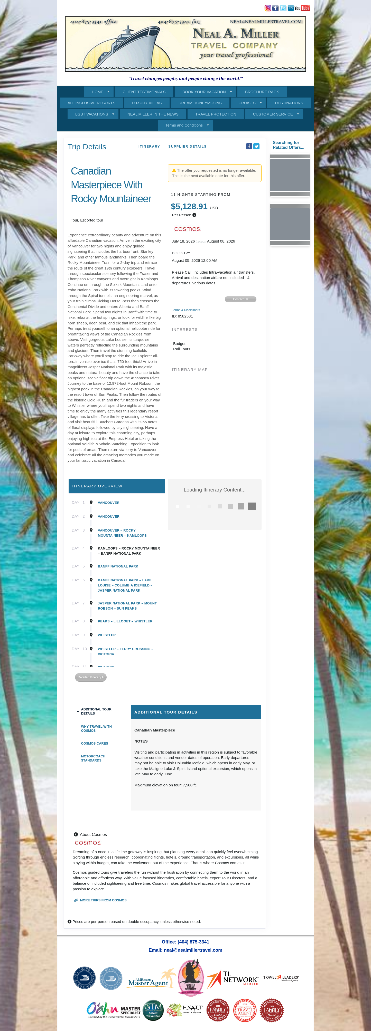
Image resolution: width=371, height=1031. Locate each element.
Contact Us (240, 299)
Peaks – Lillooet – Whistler (125, 621)
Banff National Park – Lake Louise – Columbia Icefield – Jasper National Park (125, 585)
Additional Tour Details (96, 711)
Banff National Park (118, 566)
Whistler (107, 635)
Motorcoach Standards (93, 758)
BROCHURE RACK (262, 92)
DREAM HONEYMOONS (200, 103)
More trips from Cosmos (100, 900)
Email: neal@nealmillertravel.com (185, 950)
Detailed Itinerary (91, 677)
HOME (97, 92)
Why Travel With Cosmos (96, 729)
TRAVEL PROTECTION (215, 114)
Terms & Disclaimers (186, 310)
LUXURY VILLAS (147, 103)
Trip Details (87, 146)
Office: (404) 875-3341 (185, 942)
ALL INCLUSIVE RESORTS (91, 103)
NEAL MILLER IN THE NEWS (153, 114)
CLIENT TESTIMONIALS (144, 92)
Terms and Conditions (184, 125)
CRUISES (247, 103)
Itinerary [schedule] (149, 146)
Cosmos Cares (94, 743)
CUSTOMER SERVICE (273, 114)
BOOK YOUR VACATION (204, 92)
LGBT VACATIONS (91, 114)
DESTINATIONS (289, 103)
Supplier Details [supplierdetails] (187, 146)
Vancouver (108, 503)
